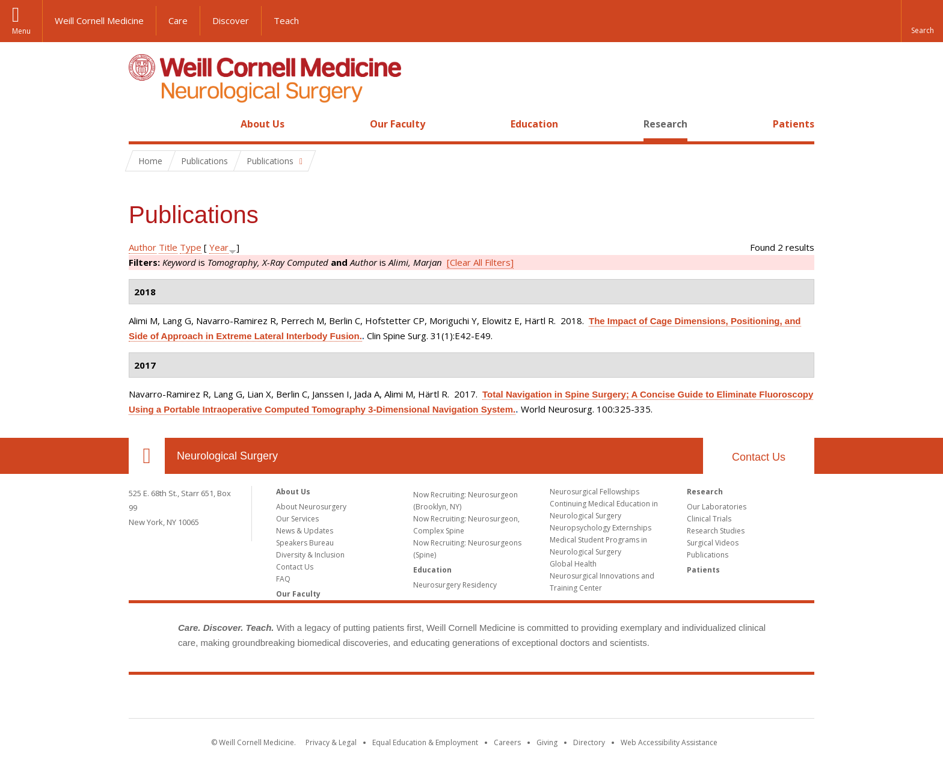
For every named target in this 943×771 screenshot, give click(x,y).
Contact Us (758, 457)
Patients (793, 124)
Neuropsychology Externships (600, 528)
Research (665, 124)
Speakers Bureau (305, 543)
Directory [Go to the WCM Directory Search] (589, 742)
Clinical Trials (709, 519)
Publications (707, 555)
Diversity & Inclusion (310, 555)
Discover (230, 20)
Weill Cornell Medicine (99, 20)
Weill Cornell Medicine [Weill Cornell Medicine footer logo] (471, 699)
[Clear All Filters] (480, 262)
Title (168, 247)
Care (178, 20)
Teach (286, 20)
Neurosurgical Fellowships (594, 492)
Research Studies (716, 531)
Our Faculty (397, 124)
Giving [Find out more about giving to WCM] (547, 742)
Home (142, 124)
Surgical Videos (713, 543)
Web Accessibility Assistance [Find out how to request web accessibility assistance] (669, 742)
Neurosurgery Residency (455, 585)
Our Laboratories (716, 507)
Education (534, 124)
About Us (262, 124)
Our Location (147, 456)
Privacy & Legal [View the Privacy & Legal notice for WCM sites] (331, 742)
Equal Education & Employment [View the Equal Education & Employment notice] (425, 742)
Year (219, 247)
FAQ (283, 579)
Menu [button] (21, 31)
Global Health (573, 564)
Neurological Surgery (227, 456)
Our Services (297, 519)
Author (142, 247)
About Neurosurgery (311, 507)
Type (190, 247)
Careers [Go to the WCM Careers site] (507, 742)
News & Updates (304, 531)
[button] (922, 21)
